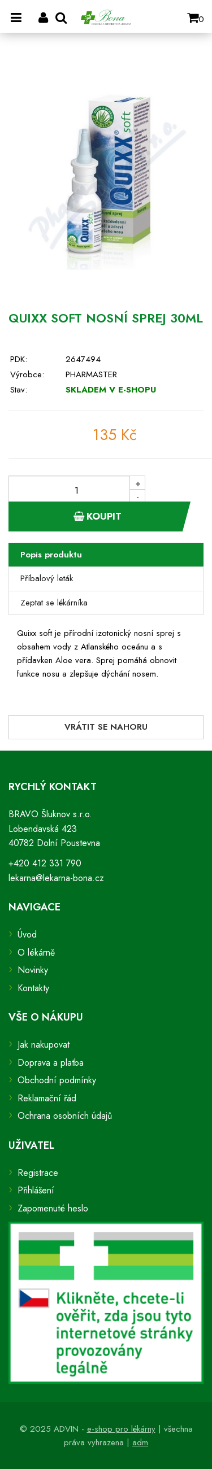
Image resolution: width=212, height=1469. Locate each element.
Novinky (33, 970)
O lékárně (36, 952)
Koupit (97, 516)
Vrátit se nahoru (106, 727)
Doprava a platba (51, 1062)
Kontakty (33, 988)
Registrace (38, 1172)
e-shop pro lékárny (121, 1429)
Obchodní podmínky (57, 1080)
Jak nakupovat (44, 1044)
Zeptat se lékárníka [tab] (54, 602)
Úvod (27, 934)
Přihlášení (36, 1190)
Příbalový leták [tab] (46, 578)
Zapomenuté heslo (53, 1208)
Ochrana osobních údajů (65, 1115)
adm (140, 1442)
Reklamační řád (47, 1098)
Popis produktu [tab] (51, 554)
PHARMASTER (91, 374)
